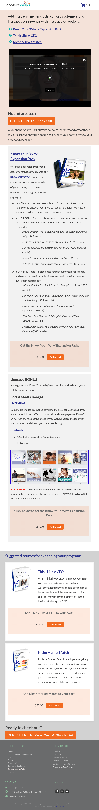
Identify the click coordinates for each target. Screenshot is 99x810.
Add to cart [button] (55, 357)
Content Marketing (60, 760)
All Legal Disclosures (17, 796)
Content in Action (60, 757)
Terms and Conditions (16, 766)
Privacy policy (13, 763)
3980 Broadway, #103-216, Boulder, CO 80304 (28, 792)
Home (10, 751)
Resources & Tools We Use (63, 767)
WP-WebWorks (62, 806)
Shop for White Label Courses (20, 754)
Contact (11, 760)
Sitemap (11, 772)
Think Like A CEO (25, 35)
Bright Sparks (58, 754)
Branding (56, 751)
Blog (9, 757)
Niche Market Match (27, 42)
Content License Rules (16, 769)
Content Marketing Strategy (64, 764)
